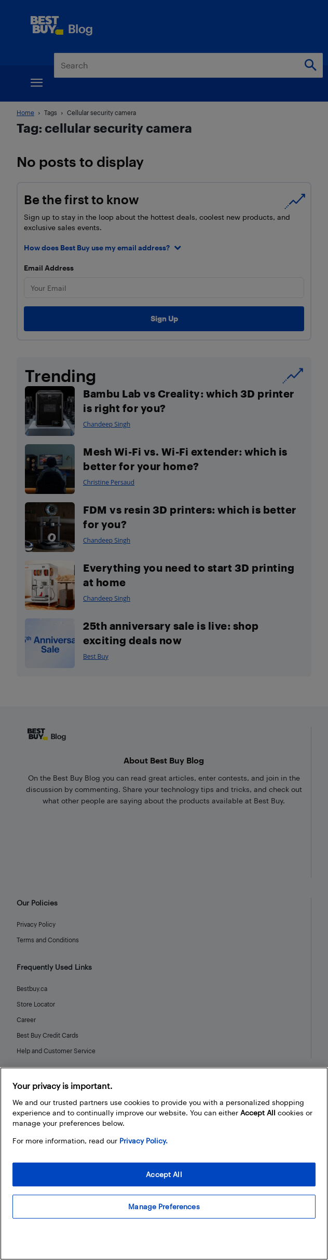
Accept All (164, 1174)
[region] (164, 1163)
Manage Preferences (164, 1206)
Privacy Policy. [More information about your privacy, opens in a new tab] (143, 1140)
